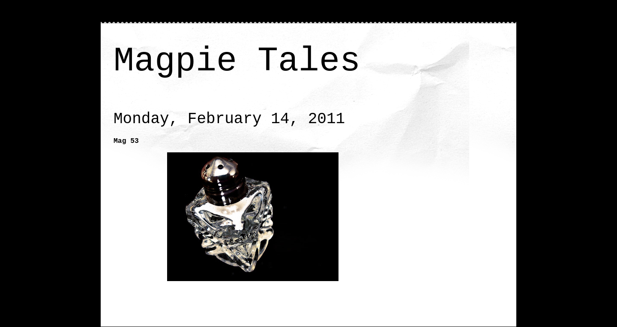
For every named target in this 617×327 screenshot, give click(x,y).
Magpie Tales (237, 61)
